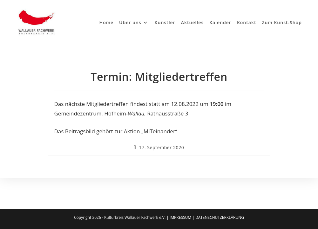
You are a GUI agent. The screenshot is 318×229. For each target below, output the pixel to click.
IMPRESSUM (180, 217)
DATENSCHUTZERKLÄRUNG (219, 217)
